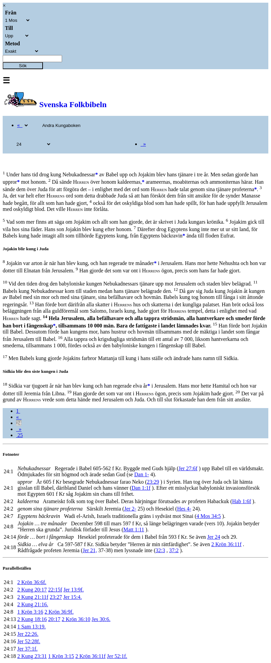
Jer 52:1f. (117, 656)
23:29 (153, 482)
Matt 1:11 (133, 529)
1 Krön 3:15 (61, 656)
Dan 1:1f (140, 488)
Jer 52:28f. (28, 641)
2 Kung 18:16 (32, 619)
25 (19, 435)
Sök (23, 65)
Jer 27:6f (187, 468)
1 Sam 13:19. (31, 626)
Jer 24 (213, 537)
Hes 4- (184, 509)
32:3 (160, 550)
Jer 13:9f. (73, 589)
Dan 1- (141, 474)
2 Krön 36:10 (76, 619)
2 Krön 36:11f (226, 544)
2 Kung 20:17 (32, 589)
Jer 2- (130, 509)
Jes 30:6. (101, 619)
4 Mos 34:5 (209, 516)
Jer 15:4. (72, 597)
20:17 (54, 619)
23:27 (56, 597)
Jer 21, (90, 550)
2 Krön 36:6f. (31, 582)
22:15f (55, 589)
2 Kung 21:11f (32, 597)
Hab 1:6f (241, 501)
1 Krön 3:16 (30, 612)
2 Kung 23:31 (32, 656)
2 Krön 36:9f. (59, 612)
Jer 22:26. (27, 634)
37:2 (173, 550)
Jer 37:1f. (27, 649)
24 (18, 423)
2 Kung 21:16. (32, 604)
